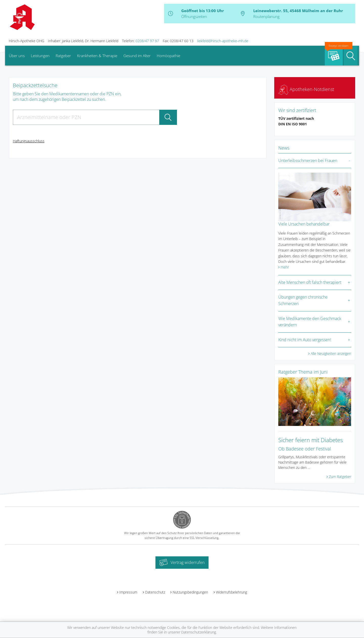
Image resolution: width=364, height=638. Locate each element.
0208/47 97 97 (147, 40)
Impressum (128, 592)
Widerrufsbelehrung (231, 592)
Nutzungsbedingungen (190, 592)
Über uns (17, 55)
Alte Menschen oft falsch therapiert (309, 282)
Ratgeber (63, 55)
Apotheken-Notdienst (306, 89)
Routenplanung (266, 16)
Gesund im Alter (137, 55)
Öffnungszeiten (194, 16)
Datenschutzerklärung (198, 632)
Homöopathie (168, 55)
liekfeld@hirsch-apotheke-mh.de (222, 40)
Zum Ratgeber (340, 476)
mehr (285, 267)
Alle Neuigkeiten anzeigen (331, 353)
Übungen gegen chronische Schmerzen (303, 300)
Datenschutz (155, 592)
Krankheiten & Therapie (97, 55)
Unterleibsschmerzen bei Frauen (307, 160)
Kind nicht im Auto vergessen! (304, 340)
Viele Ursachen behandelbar (304, 224)
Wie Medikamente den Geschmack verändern (309, 322)
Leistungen (40, 55)
